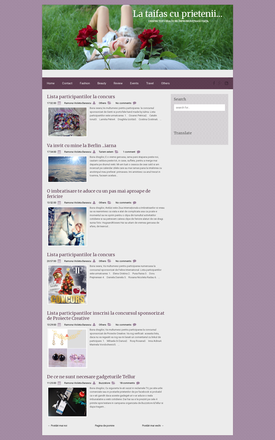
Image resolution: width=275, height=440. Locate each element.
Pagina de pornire (104, 425)
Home (51, 83)
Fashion (85, 83)
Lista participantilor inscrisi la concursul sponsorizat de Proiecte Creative (106, 315)
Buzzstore (104, 383)
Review (118, 83)
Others (165, 83)
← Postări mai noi (57, 425)
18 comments (127, 383)
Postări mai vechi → (153, 425)
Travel (150, 83)
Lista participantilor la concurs (81, 96)
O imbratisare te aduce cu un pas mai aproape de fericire (98, 193)
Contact (67, 83)
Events (134, 83)
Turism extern (106, 151)
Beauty (102, 83)
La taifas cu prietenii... (178, 13)
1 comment (129, 151)
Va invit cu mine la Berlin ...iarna (81, 145)
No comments (123, 103)
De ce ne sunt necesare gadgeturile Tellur (91, 376)
